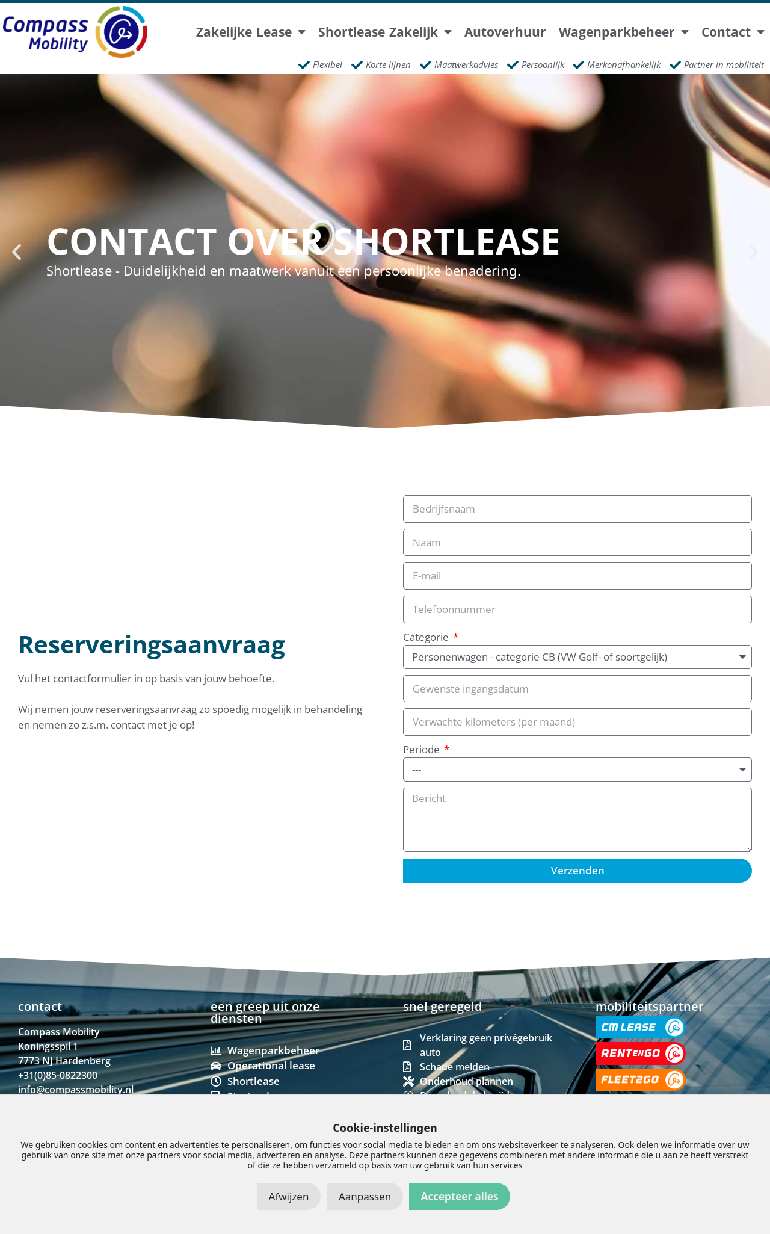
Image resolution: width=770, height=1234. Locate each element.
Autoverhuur (505, 32)
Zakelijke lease (251, 32)
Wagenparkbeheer (624, 32)
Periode (422, 749)
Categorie (427, 637)
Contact (733, 32)
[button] (16, 251)
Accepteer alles (460, 1196)
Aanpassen (365, 1196)
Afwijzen (289, 1196)
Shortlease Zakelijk (385, 32)
